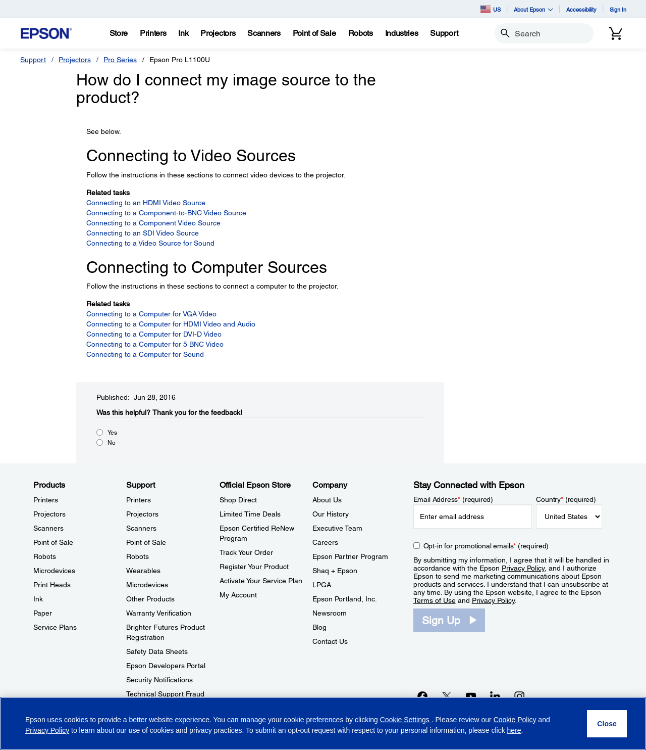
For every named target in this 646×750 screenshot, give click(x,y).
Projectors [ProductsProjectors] (49, 514)
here (514, 730)
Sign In (618, 9)
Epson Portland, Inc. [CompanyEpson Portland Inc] (344, 599)
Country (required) (566, 499)
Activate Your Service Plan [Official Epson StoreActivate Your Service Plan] (261, 581)
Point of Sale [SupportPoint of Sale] (146, 542)
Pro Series (120, 60)
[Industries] (401, 33)
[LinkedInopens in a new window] (495, 696)
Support (33, 60)
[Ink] (183, 33)
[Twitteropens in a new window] (447, 696)
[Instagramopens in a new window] (519, 696)
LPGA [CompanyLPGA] (321, 585)
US (490, 9)
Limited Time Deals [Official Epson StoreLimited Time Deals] (250, 514)
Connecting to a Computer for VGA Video (151, 314)
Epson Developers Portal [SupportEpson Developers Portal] (165, 666)
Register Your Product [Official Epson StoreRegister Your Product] (254, 566)
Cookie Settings (406, 720)
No (111, 442)
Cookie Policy (515, 720)
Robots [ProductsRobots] (44, 556)
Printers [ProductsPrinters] (45, 500)
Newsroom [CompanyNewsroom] (329, 613)
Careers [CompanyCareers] (325, 542)
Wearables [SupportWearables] (143, 571)
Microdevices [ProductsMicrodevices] (54, 571)
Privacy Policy (523, 568)
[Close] (607, 723)
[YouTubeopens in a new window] (471, 696)
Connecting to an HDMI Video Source (145, 203)
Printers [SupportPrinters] (138, 500)
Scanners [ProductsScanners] (48, 528)
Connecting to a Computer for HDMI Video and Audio (170, 324)
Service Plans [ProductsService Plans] (55, 627)
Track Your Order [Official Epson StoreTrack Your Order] (246, 552)
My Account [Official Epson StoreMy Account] (238, 595)
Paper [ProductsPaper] (42, 613)
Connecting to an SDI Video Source (142, 233)
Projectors (75, 60)
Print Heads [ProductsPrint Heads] (52, 585)
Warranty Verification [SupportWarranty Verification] (158, 613)
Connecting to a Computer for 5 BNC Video (155, 344)
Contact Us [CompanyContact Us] (330, 641)
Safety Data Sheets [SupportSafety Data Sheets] (157, 651)
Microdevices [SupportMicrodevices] (147, 585)
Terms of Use (434, 600)
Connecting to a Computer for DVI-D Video (154, 334)
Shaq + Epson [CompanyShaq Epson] (334, 571)
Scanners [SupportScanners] (141, 528)
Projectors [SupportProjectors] (142, 514)
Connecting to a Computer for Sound (145, 354)
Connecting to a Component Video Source (153, 223)
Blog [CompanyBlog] (319, 627)
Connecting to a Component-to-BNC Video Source (166, 213)
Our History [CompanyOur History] (330, 514)
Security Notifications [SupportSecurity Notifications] (159, 680)
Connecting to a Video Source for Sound (150, 243)
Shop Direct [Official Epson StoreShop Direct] (238, 500)
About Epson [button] (533, 9)
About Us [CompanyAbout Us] (327, 500)
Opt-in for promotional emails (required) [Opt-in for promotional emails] (486, 546)
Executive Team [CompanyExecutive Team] (337, 528)
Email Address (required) (453, 499)
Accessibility (581, 9)
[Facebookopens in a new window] (422, 696)
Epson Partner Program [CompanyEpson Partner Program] (350, 556)
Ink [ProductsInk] (38, 599)
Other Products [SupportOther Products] (150, 599)
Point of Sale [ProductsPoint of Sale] (53, 542)
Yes (112, 432)
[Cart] (616, 33)
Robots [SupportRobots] (137, 556)
